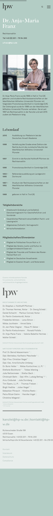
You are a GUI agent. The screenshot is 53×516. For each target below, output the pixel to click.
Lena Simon (27, 320)
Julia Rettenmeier (11, 373)
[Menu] (48, 6)
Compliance (8, 460)
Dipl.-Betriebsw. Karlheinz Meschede (20, 355)
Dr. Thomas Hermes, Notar (15, 309)
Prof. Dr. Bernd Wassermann (16, 352)
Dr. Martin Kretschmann (14, 330)
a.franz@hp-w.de (10, 43)
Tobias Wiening (31, 370)
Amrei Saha (25, 323)
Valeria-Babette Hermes (35, 334)
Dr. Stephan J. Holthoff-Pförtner (17, 306)
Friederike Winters (11, 320)
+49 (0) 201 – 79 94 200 (26, 437)
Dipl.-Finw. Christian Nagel (15, 359)
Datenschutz (8, 457)
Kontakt (6, 449)
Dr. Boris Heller (10, 366)
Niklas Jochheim (10, 323)
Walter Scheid (9, 337)
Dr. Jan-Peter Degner (12, 327)
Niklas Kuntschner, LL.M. (32, 366)
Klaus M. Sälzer (31, 327)
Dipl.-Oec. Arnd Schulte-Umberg (17, 363)
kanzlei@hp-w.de (15, 419)
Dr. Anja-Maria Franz (12, 334)
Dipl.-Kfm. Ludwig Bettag (32, 377)
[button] (42, 7)
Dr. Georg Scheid (37, 309)
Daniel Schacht (10, 313)
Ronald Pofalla (34, 330)
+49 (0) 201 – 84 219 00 (43, 440)
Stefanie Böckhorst (12, 370)
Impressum (7, 453)
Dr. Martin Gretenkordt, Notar (16, 316)
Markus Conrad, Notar (29, 313)
